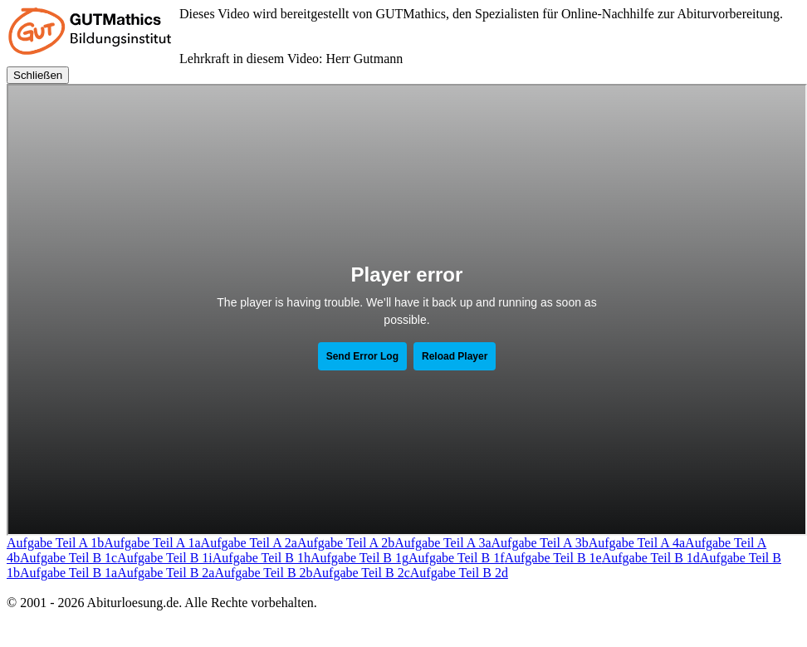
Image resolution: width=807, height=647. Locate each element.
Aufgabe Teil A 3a (442, 543)
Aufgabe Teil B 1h (262, 558)
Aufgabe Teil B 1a (68, 573)
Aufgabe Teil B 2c (361, 573)
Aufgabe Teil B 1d (651, 558)
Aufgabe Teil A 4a (637, 543)
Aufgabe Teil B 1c (68, 558)
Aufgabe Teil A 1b (55, 543)
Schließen (37, 75)
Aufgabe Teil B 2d (459, 573)
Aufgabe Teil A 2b (345, 543)
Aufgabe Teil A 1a (152, 543)
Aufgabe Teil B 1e (552, 558)
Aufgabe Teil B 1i (165, 558)
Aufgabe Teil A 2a (249, 543)
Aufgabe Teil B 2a (165, 573)
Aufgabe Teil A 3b (540, 543)
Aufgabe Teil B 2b (263, 573)
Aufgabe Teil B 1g (359, 558)
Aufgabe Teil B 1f (456, 558)
